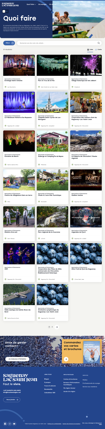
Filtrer (10, 43)
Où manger (42, 4)
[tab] (90, 49)
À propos (47, 384)
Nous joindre (12, 400)
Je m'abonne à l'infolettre (17, 359)
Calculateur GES (49, 394)
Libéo (100, 424)
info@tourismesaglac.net (12, 393)
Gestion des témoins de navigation (71, 423)
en (102, 4)
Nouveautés (48, 391)
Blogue (82, 4)
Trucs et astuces (50, 387)
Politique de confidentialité (54, 423)
